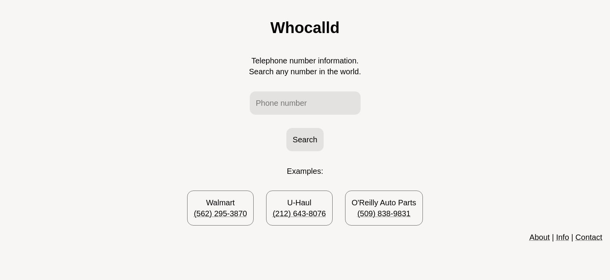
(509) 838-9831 (383, 213)
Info (562, 237)
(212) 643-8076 (299, 213)
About (539, 237)
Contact (588, 237)
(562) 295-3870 (220, 213)
